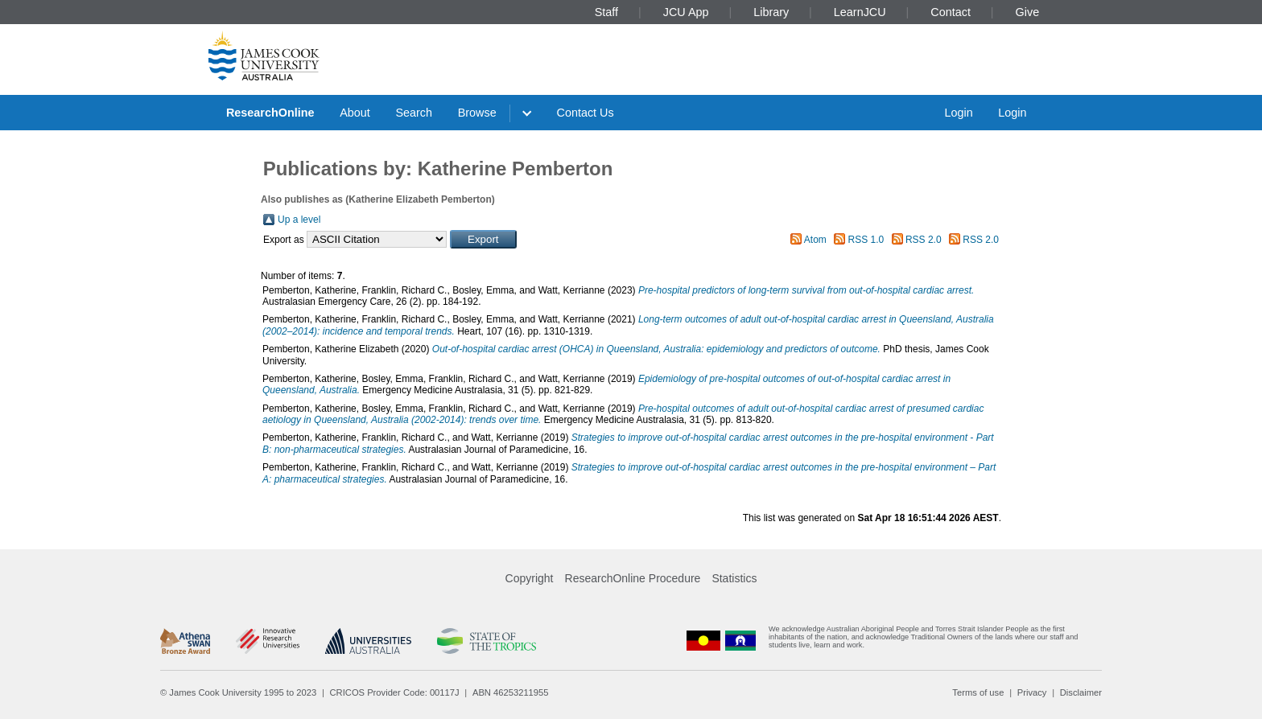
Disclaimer (1081, 692)
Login (958, 112)
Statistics (734, 578)
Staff (606, 12)
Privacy (1032, 692)
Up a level (299, 219)
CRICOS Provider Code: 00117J (395, 692)
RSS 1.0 (866, 239)
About (355, 112)
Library (771, 12)
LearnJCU (860, 12)
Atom (815, 239)
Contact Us (585, 112)
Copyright (529, 578)
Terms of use (978, 692)
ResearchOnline (270, 112)
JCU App (686, 12)
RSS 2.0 (923, 239)
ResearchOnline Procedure (633, 578)
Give (1028, 12)
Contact (950, 12)
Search (413, 112)
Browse (477, 112)
